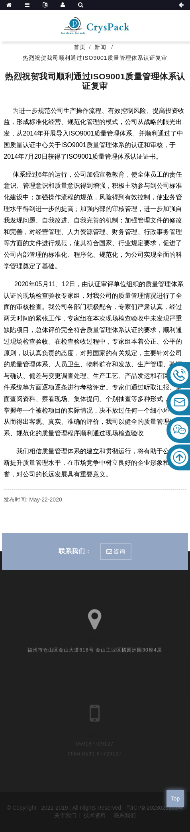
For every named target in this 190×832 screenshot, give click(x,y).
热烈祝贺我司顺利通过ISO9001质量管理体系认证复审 (95, 58)
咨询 (119, 551)
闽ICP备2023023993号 (154, 807)
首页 (80, 47)
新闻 (100, 47)
